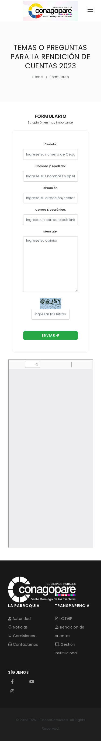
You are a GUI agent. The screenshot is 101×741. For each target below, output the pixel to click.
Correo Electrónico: (50, 209)
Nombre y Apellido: (51, 166)
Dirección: (50, 188)
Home (37, 77)
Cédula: (50, 144)
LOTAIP (63, 618)
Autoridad (19, 618)
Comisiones (21, 635)
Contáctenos (23, 644)
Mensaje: (50, 231)
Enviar (50, 335)
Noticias (18, 627)
